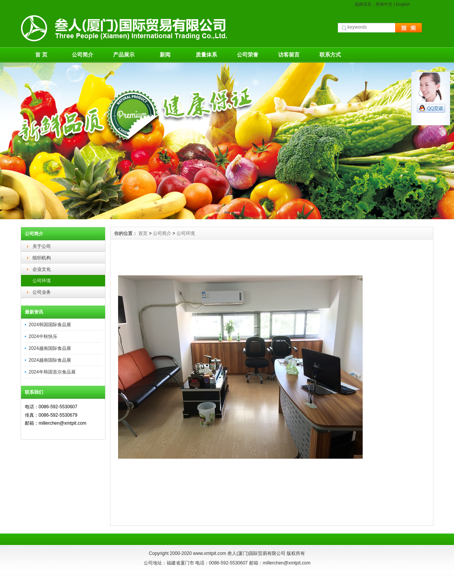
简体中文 (384, 4)
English (403, 4)
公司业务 (41, 292)
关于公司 (41, 246)
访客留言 (289, 55)
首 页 (41, 55)
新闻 (165, 55)
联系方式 (330, 55)
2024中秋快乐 (43, 336)
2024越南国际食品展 (50, 348)
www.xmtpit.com (209, 553)
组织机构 (41, 257)
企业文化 (41, 269)
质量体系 (206, 55)
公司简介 (82, 55)
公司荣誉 (247, 55)
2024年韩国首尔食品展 (52, 372)
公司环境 (41, 280)
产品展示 (124, 55)
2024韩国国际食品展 (50, 324)
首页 (143, 233)
